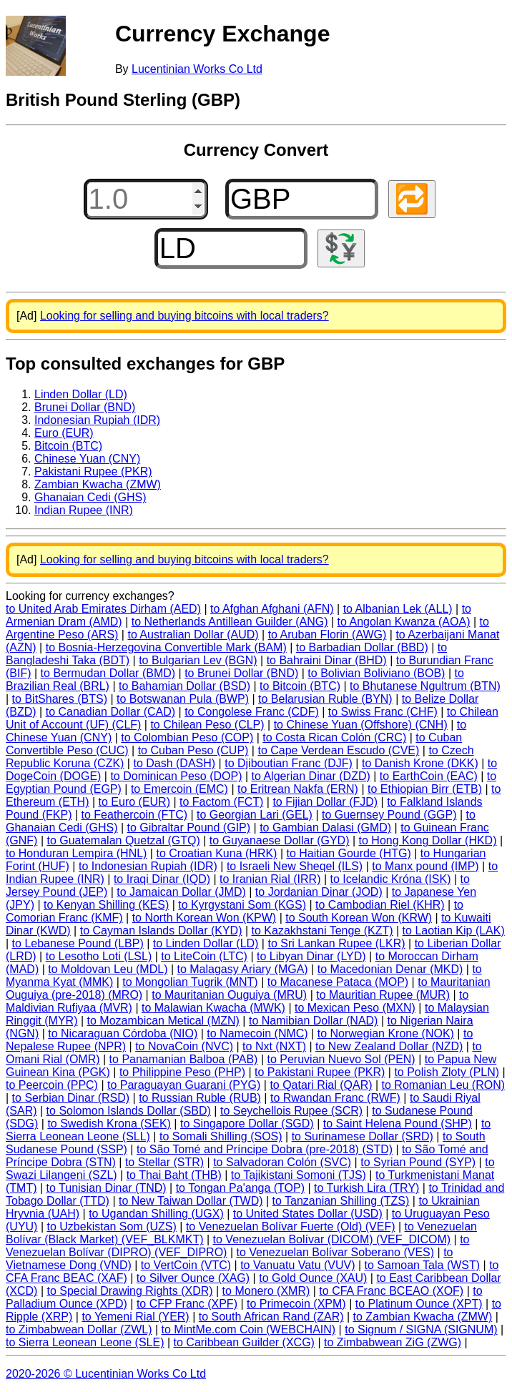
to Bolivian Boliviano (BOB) (376, 673)
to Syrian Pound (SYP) (418, 1162)
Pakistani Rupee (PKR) (93, 471)
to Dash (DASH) (174, 763)
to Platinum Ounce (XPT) (419, 1304)
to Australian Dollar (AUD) (192, 634)
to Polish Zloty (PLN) (446, 1072)
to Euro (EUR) (134, 802)
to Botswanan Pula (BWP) (183, 699)
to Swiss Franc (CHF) (383, 712)
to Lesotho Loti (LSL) (99, 956)
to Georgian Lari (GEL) (254, 815)
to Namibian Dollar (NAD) (313, 1021)
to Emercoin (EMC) (179, 789)
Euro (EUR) (64, 433)
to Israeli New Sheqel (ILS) (295, 866)
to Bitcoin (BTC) (300, 686)
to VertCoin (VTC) (186, 1265)
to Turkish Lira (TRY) (366, 1188)
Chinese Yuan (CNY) (87, 459)
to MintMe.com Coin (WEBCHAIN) (249, 1329)
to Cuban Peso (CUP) (193, 750)
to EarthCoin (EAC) (429, 776)
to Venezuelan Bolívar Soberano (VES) (335, 1252)
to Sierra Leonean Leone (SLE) (85, 1342)
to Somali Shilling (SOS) (220, 1136)
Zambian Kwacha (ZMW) (97, 484)
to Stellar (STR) (164, 1162)
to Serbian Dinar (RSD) (71, 1098)
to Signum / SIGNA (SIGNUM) (421, 1329)
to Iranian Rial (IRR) (270, 879)
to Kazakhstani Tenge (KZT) (322, 930)
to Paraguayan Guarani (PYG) (183, 1085)
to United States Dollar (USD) (308, 1214)
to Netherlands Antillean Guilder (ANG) (230, 622)
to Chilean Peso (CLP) (207, 725)
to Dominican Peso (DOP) (176, 776)
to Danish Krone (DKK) (420, 763)
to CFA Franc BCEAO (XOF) (391, 1291)
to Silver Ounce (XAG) (193, 1278)
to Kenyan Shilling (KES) (106, 905)
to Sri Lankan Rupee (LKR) (336, 943)
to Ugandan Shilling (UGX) (156, 1214)
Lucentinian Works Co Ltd (197, 69)
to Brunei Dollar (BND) (241, 673)
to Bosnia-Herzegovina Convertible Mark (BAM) (166, 647)
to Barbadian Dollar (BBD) (362, 647)
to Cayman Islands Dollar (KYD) (161, 930)
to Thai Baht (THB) (174, 1175)
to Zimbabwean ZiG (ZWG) (392, 1342)
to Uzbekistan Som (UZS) (111, 1226)
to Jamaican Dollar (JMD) (181, 892)
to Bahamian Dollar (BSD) (184, 686)
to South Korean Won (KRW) (358, 918)
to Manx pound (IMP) (425, 866)
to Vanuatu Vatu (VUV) (297, 1265)
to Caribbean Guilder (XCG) (244, 1342)
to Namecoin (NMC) (257, 1033)
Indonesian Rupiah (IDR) (97, 420)
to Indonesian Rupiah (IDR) (148, 866)
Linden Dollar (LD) (80, 394)
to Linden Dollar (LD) (206, 943)
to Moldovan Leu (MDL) (107, 969)
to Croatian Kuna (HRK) (216, 853)
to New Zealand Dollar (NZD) (389, 1046)
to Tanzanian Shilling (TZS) (341, 1201)
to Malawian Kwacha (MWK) (213, 1008)
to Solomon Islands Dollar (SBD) (128, 1111)
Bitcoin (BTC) (68, 446)
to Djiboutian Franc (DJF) (289, 763)
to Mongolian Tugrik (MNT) (189, 982)
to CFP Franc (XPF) (187, 1304)
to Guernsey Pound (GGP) (389, 815)
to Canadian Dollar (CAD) (110, 712)
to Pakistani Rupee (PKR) (320, 1072)
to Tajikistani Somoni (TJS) (298, 1175)
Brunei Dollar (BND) (84, 407)
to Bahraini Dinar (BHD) (327, 660)
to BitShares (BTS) (59, 699)
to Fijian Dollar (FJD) (325, 802)
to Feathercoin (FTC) (134, 815)
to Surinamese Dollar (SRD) (362, 1136)
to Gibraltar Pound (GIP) (189, 827)
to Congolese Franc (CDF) (251, 712)
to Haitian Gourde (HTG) (348, 853)
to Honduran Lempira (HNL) (76, 853)
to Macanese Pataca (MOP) (337, 982)
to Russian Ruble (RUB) (200, 1098)
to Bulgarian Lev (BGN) (198, 660)
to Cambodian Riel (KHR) (380, 905)
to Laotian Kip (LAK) (454, 930)
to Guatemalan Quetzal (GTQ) (123, 840)
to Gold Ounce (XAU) (313, 1278)
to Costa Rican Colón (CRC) (334, 737)
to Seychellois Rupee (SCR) (291, 1111)
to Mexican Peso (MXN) (355, 1008)
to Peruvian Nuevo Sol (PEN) (341, 1059)
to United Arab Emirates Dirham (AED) (103, 609)
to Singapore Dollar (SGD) (247, 1123)
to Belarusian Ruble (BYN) (325, 699)
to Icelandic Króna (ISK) (390, 879)
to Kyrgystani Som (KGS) (242, 905)
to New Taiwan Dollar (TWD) (191, 1201)
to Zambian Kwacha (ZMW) (423, 1316)
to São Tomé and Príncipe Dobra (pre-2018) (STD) (265, 1149)
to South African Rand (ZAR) (271, 1316)
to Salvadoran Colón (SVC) (282, 1162)
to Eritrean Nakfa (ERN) (297, 789)
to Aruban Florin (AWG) (327, 634)
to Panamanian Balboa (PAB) (183, 1059)
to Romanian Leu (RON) (444, 1085)
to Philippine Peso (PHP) (182, 1072)
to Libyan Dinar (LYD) (311, 956)
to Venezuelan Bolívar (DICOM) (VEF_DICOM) (332, 1239)
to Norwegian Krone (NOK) (385, 1033)
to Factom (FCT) (221, 802)
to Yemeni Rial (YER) (135, 1316)
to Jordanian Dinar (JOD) (319, 892)
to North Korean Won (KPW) (204, 918)
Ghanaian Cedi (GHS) (90, 497)
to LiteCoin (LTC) (204, 956)
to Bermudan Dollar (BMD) (108, 673)
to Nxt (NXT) (274, 1046)
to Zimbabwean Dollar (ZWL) (79, 1329)
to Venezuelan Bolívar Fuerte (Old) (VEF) (290, 1226)
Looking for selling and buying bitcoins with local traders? (184, 316)
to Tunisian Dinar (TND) (106, 1188)
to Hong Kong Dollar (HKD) (428, 840)
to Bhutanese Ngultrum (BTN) (425, 686)
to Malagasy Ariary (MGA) (242, 969)
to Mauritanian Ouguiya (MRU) (229, 995)
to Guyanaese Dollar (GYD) (280, 840)
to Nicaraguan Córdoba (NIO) (122, 1033)
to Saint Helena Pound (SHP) (397, 1123)
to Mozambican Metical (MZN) (163, 1021)
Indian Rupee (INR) (83, 510)
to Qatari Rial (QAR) (321, 1085)
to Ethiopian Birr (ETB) (425, 789)
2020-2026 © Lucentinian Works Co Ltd (106, 1374)
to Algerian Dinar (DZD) (311, 776)
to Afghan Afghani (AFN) (272, 609)
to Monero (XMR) (266, 1291)
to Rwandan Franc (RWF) (335, 1098)
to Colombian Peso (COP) (187, 737)
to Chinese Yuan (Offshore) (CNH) (361, 725)
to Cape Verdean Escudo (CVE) (338, 750)
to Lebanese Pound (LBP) (78, 943)
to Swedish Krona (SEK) (109, 1123)
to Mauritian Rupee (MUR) (383, 995)
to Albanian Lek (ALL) (398, 609)
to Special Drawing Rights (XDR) (129, 1291)
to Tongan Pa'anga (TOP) (240, 1188)
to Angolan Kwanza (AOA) (404, 622)
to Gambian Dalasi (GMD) (325, 827)
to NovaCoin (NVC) (184, 1046)
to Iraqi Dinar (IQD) (162, 879)
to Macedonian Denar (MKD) (390, 969)
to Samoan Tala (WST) (423, 1265)
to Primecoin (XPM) (296, 1304)
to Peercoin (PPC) (52, 1085)
